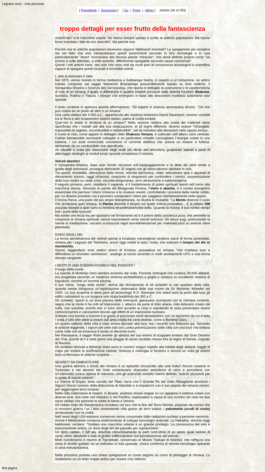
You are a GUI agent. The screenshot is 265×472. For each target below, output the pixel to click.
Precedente (89, 10)
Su (126, 10)
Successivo (109, 10)
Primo (136, 10)
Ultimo (149, 10)
